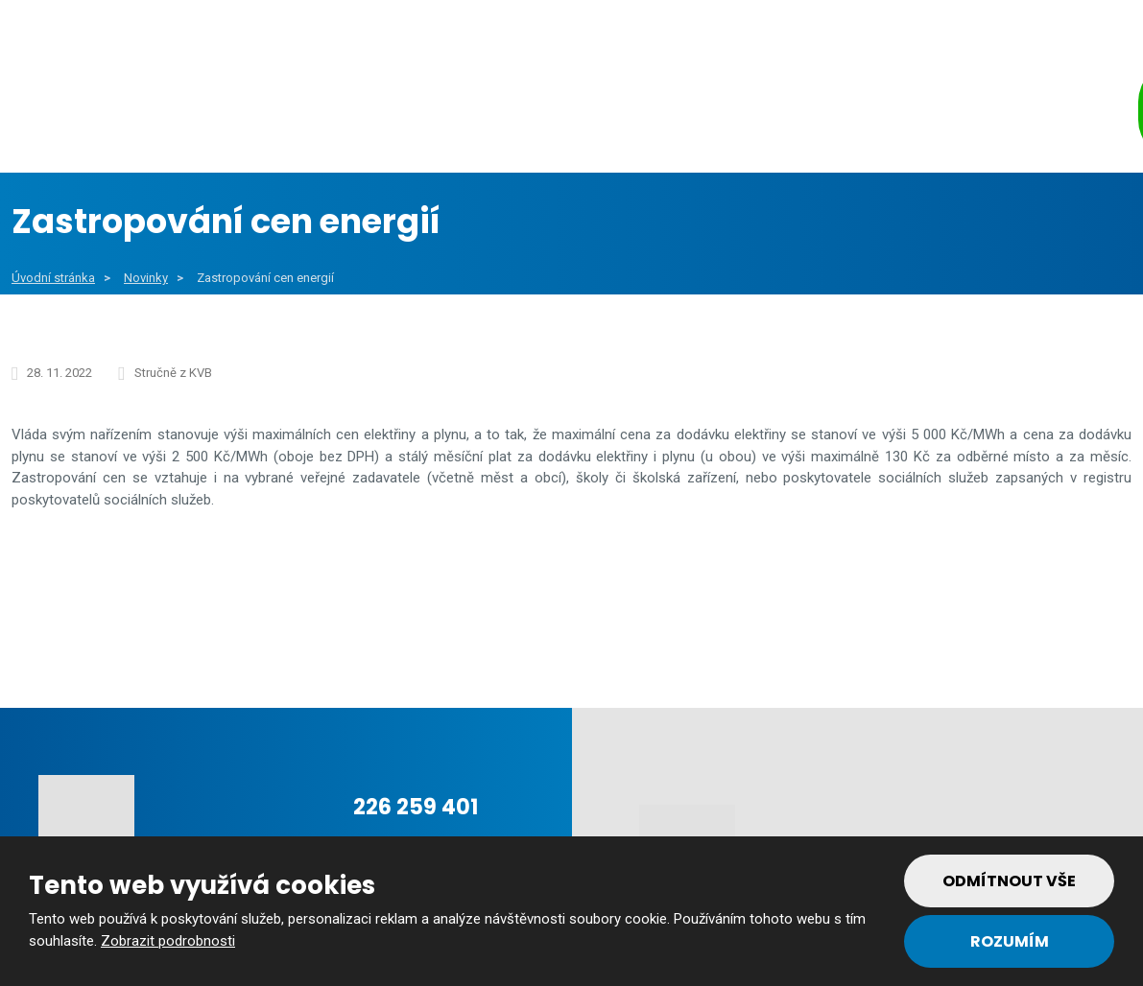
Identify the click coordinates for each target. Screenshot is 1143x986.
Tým (912, 114)
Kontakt (1024, 114)
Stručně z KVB (173, 372)
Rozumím (1009, 941)
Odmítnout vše (1009, 881)
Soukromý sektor (628, 114)
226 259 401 (415, 807)
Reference (798, 114)
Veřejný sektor (437, 114)
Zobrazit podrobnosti (168, 941)
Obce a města (259, 114)
